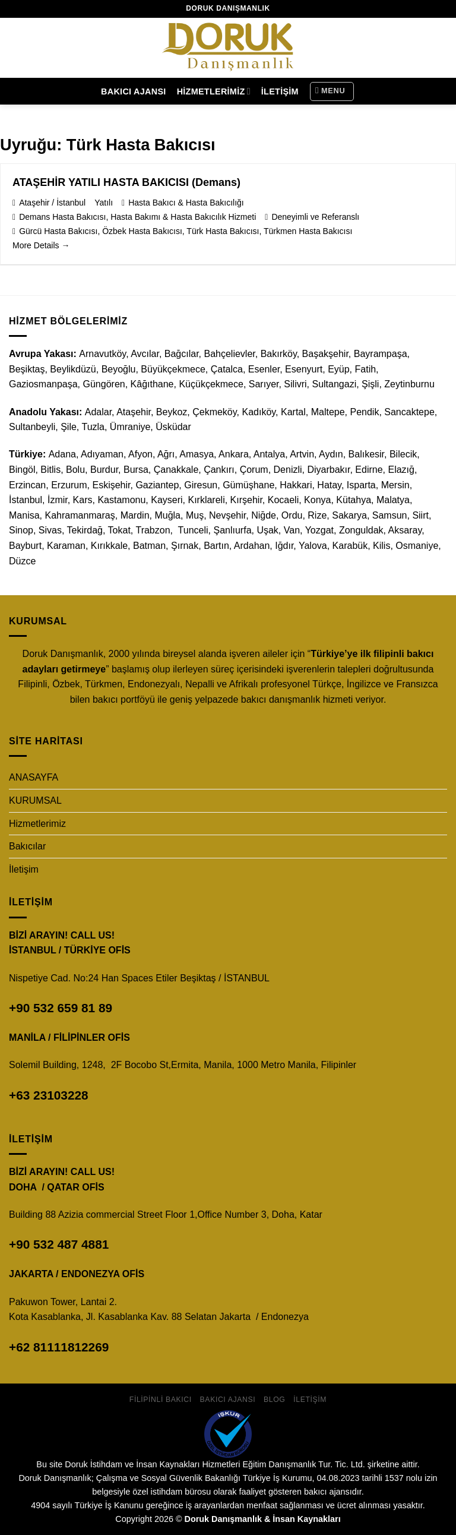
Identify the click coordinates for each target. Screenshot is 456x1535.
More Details (40, 245)
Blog (274, 1399)
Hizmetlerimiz (214, 91)
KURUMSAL (35, 800)
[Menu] (332, 91)
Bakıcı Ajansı (133, 91)
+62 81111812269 (59, 1347)
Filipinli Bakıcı (160, 1399)
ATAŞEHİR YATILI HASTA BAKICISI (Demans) (126, 182)
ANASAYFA (33, 777)
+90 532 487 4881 (59, 1244)
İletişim (280, 91)
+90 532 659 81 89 (60, 1008)
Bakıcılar (27, 846)
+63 (48, 1095)
